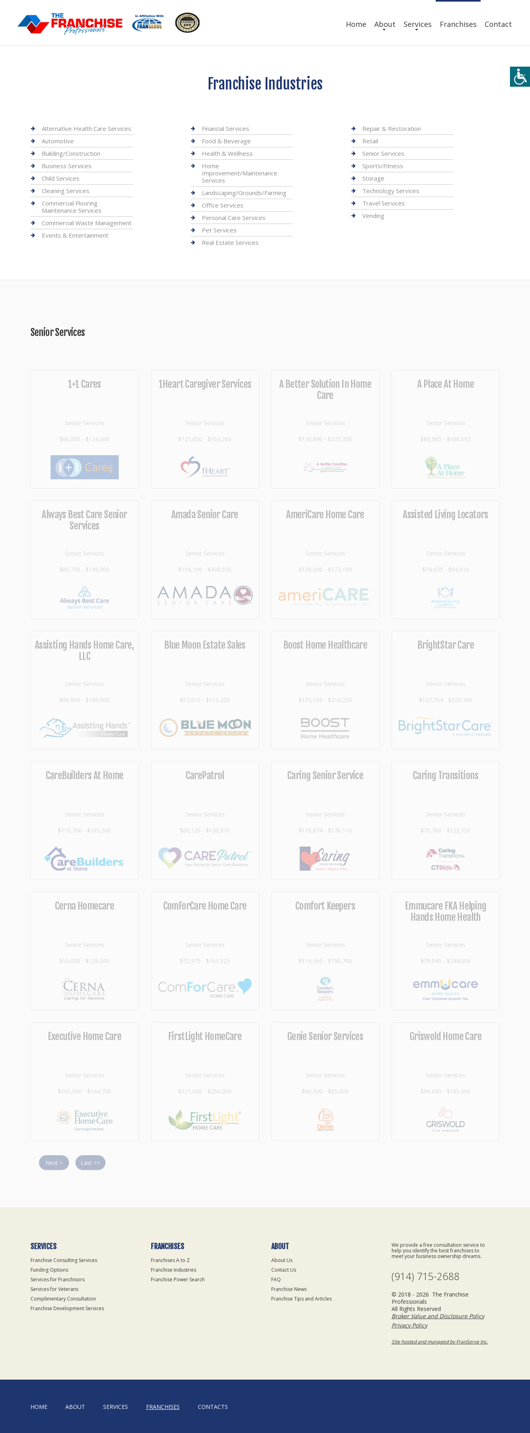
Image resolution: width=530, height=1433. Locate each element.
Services (418, 24)
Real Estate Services (230, 242)
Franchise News (289, 1289)
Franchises (458, 24)
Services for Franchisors (57, 1279)
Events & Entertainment (75, 235)
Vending (373, 216)
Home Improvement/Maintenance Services (239, 173)
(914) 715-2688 (425, 1276)
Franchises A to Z (170, 1260)
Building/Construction (71, 153)
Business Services (66, 166)
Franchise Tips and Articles (301, 1298)
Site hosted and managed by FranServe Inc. (440, 1341)
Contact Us (283, 1269)
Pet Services (219, 230)
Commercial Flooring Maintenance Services (72, 206)
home (38, 1407)
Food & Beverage (226, 141)
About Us (281, 1260)
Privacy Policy (409, 1325)
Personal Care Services (234, 218)
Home (356, 24)
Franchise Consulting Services (63, 1260)
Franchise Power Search (178, 1279)
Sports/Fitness (382, 166)
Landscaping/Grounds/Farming (244, 193)
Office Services (223, 205)
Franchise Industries (173, 1269)
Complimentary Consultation (63, 1298)
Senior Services (383, 153)
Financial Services (225, 128)
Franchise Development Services (67, 1308)
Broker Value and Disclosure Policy (438, 1316)
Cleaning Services (65, 191)
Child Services (60, 178)
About (385, 24)
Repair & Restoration (391, 128)
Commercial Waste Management (87, 223)
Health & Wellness (227, 153)
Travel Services (383, 203)
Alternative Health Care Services (86, 128)
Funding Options (49, 1269)
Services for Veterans (54, 1289)
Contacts (213, 1407)
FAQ (276, 1279)
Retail (370, 141)
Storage (373, 178)
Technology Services (390, 191)
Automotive (58, 141)
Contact (498, 24)
